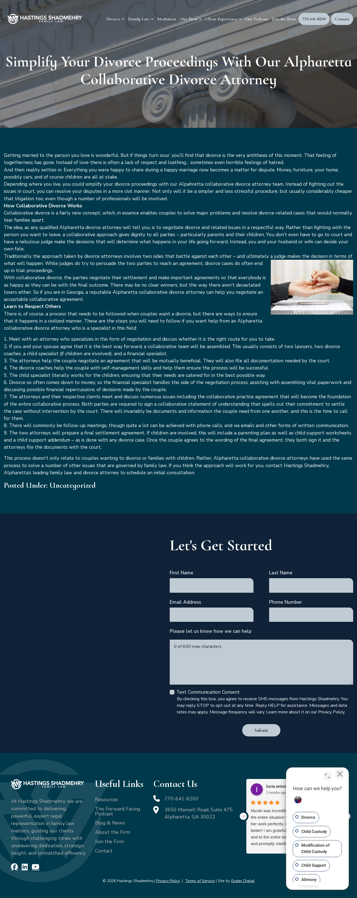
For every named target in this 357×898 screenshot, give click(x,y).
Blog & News (110, 822)
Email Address (185, 602)
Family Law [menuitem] (138, 19)
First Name (181, 572)
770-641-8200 (181, 798)
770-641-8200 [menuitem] (314, 19)
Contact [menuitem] (342, 19)
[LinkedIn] (24, 866)
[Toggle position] (327, 775)
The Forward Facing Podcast (117, 811)
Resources (106, 799)
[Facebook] (14, 866)
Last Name (280, 572)
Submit (261, 730)
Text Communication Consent (208, 692)
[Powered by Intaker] (325, 886)
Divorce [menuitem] (113, 19)
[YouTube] (35, 866)
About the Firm (112, 832)
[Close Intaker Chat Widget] (338, 775)
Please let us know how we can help (211, 631)
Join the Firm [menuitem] (284, 19)
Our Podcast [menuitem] (256, 19)
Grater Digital (243, 880)
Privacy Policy (168, 880)
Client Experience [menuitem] (221, 19)
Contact (104, 850)
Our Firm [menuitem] (188, 19)
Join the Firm (109, 841)
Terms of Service (200, 880)
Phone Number (285, 602)
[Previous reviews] (243, 816)
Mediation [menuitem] (166, 19)
